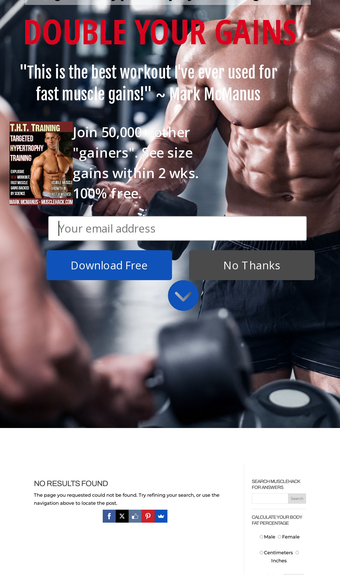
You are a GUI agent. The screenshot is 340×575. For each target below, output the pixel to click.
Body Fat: (267, 344)
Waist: (271, 288)
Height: (269, 256)
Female (289, 217)
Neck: (271, 272)
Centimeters (276, 232)
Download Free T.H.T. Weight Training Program (62, 528)
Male (268, 217)
